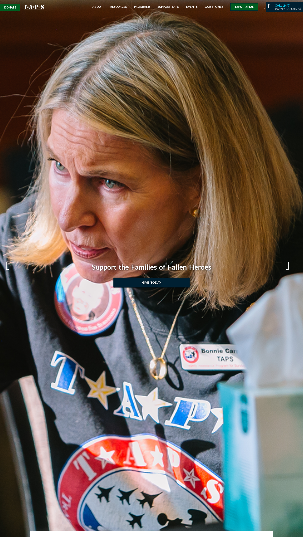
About (97, 6)
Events (191, 6)
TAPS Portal (244, 7)
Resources (118, 6)
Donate (10, 7)
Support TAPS (168, 6)
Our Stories (214, 6)
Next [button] (291, 266)
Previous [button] (12, 266)
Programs (142, 6)
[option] (151, 268)
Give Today (151, 282)
